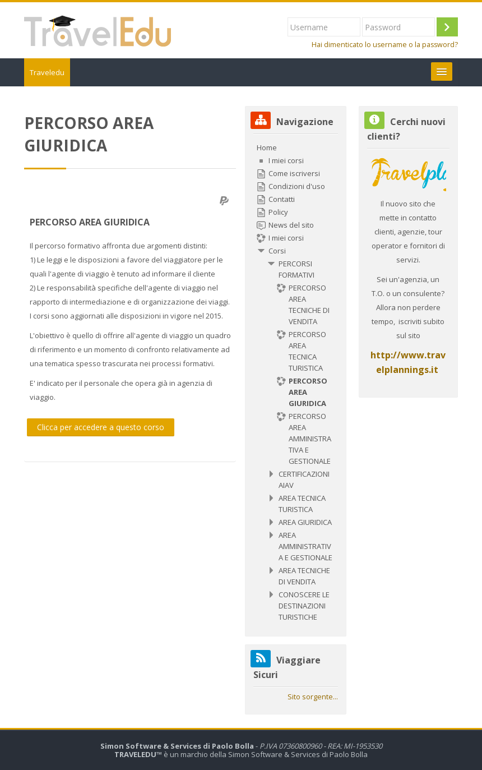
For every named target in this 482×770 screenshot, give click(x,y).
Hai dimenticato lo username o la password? (385, 44)
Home (267, 147)
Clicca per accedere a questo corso (100, 427)
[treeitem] (296, 382)
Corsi (277, 251)
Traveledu (47, 72)
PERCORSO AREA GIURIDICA (90, 222)
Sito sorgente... (313, 696)
